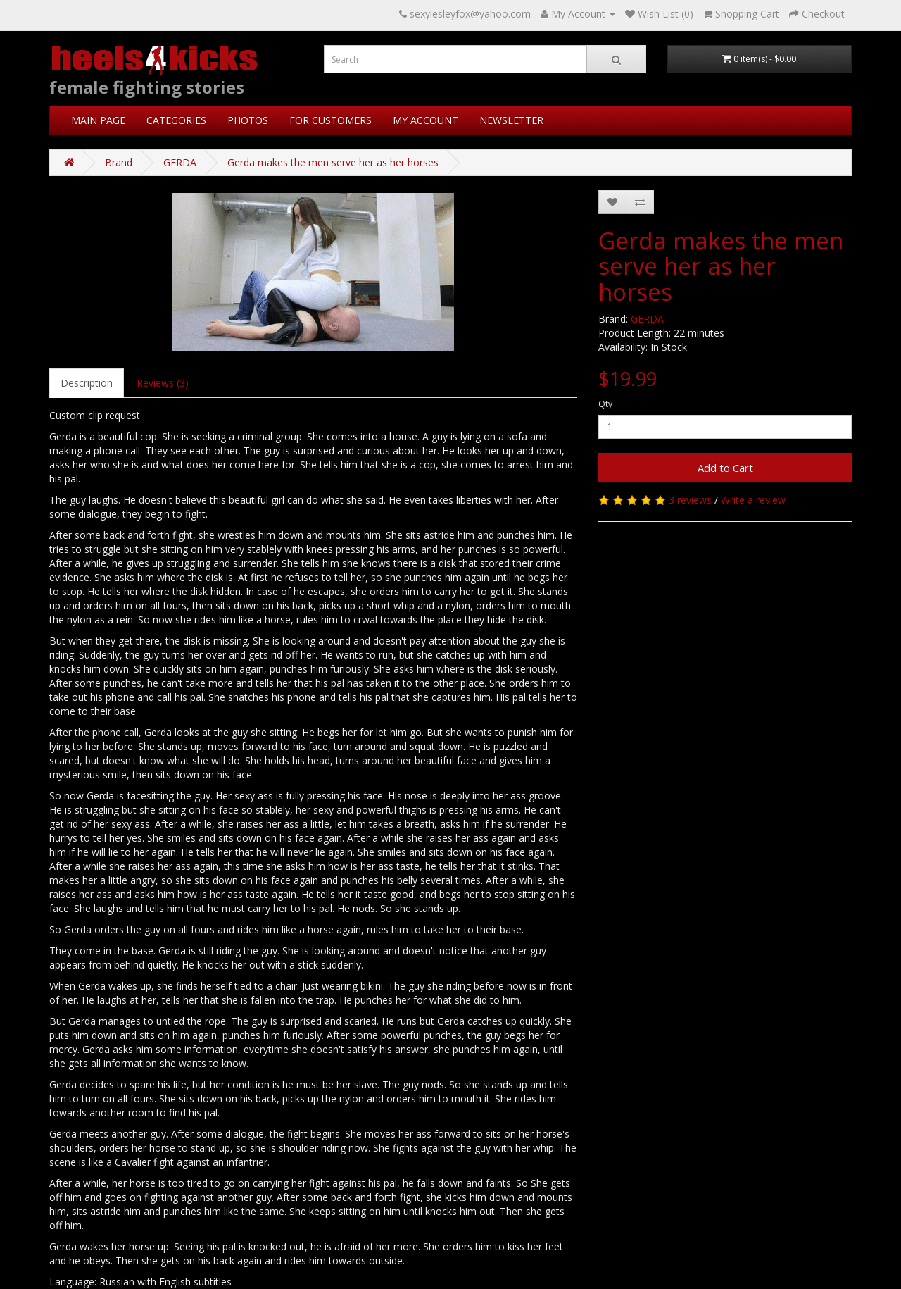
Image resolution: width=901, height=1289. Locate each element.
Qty (605, 404)
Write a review (753, 499)
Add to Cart (725, 468)
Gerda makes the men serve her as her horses (333, 162)
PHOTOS (247, 120)
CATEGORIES (176, 120)
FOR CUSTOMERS (330, 120)
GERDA (179, 162)
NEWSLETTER (511, 120)
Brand (118, 162)
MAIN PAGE (98, 120)
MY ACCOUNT (425, 120)
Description (87, 383)
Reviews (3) (163, 383)
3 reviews (690, 499)
